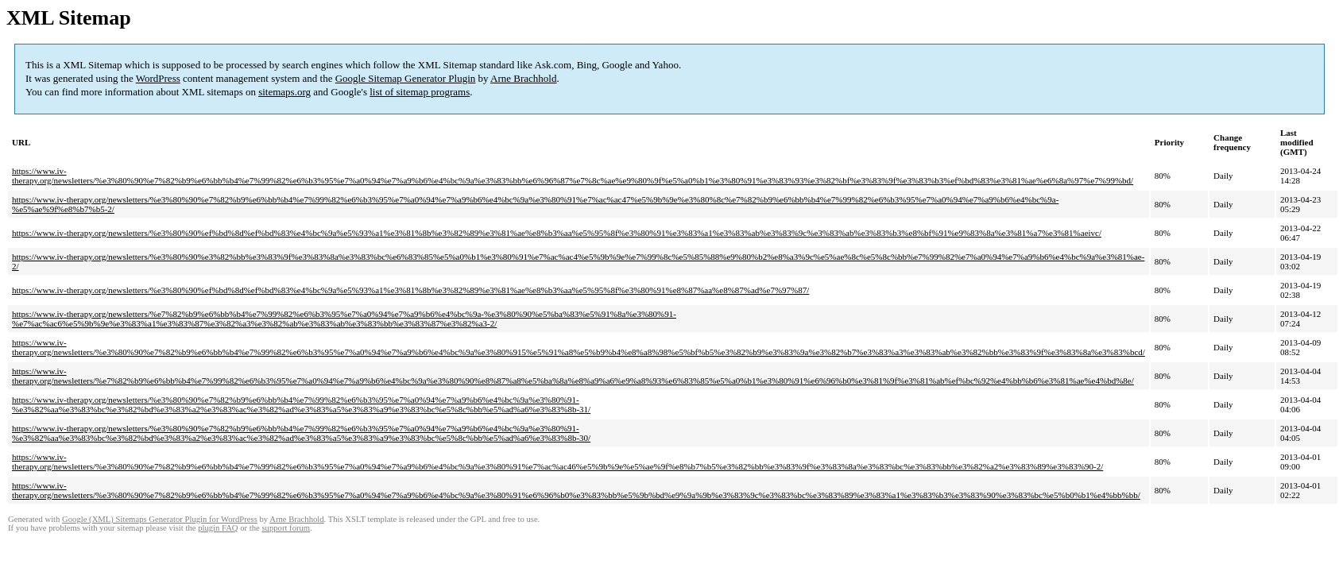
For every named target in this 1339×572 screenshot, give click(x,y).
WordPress (158, 78)
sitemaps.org (284, 92)
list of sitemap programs (420, 92)
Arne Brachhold (523, 78)
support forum (285, 528)
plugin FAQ (218, 528)
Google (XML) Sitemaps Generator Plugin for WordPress (159, 519)
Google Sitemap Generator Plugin (405, 78)
